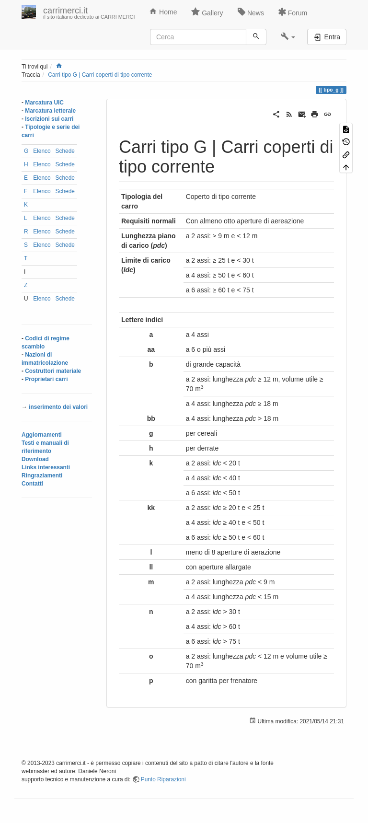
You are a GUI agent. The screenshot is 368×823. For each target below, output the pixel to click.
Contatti (32, 483)
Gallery (207, 12)
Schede (65, 151)
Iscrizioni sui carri (49, 119)
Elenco (41, 151)
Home (163, 11)
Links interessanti (46, 467)
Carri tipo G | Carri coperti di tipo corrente (100, 74)
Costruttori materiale (53, 371)
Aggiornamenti (42, 434)
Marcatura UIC (44, 102)
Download (35, 459)
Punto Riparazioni (163, 779)
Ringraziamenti (42, 475)
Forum (292, 12)
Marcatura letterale (50, 110)
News (251, 12)
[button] (288, 37)
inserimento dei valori (58, 407)
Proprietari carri (46, 379)
